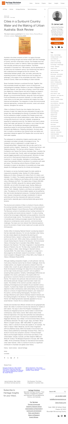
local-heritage (53, 64)
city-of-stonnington (55, 122)
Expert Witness (33, 417)
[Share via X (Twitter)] (7, 357)
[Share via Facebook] (4, 357)
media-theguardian (55, 110)
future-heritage (57, 55)
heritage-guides (58, 82)
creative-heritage (54, 78)
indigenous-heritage (55, 97)
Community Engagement (34, 411)
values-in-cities (54, 68)
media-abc (53, 76)
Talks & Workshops (32, 9)
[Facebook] (65, 416)
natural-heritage (22, 348)
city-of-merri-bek (54, 89)
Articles (11, 9)
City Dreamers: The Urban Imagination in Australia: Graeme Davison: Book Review (36, 382)
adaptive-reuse (54, 114)
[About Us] (57, 39)
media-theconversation (55, 70)
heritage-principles (55, 56)
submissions (53, 95)
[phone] (56, 47)
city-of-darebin (54, 118)
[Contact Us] (57, 43)
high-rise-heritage (54, 72)
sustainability (58, 76)
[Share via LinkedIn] (11, 357)
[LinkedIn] (62, 47)
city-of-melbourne (54, 58)
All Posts (5, 9)
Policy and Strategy (34, 413)
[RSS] (52, 47)
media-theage (60, 64)
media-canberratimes (55, 130)
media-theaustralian (55, 134)
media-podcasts (54, 80)
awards (52, 82)
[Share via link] (14, 357)
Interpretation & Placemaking (34, 408)
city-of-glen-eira (60, 95)
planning (58, 60)
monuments (53, 83)
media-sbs (53, 132)
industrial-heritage (54, 128)
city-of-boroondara (55, 101)
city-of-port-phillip (54, 120)
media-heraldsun (54, 91)
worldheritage (53, 137)
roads (59, 93)
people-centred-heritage (56, 62)
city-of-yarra (53, 124)
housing (52, 66)
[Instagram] (62, 416)
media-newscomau (55, 107)
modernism (53, 136)
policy (60, 56)
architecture (53, 60)
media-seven (58, 132)
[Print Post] (17, 357)
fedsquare (57, 66)
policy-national (54, 93)
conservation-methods (55, 126)
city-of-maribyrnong (55, 87)
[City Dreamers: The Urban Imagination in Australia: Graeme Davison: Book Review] (36, 373)
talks (62, 70)
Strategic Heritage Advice (34, 406)
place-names (59, 83)
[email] (59, 47)
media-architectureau (55, 105)
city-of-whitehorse (54, 103)
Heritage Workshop (20, 9)
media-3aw (61, 103)
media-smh (53, 109)
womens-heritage (59, 99)
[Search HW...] (55, 391)
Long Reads (6, 353)
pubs (59, 80)
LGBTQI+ (53, 99)
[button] (45, 9)
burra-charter (60, 74)
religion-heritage (59, 136)
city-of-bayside (54, 116)
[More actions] (44, 17)
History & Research (34, 415)
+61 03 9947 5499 (60, 396)
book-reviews (13, 348)
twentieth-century (54, 85)
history (6, 348)
